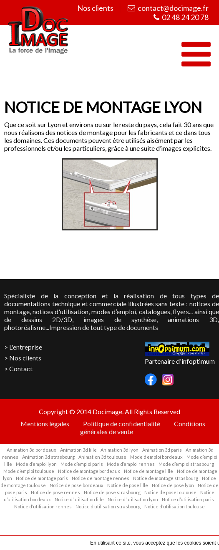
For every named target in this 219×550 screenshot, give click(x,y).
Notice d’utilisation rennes (43, 506)
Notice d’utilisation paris (188, 499)
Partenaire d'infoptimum (180, 361)
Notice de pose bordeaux (76, 485)
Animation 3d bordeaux (31, 449)
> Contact (18, 368)
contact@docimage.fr (168, 7)
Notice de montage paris (42, 478)
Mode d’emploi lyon (36, 464)
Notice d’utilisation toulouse (174, 506)
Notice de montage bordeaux (89, 471)
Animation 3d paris (162, 449)
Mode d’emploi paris (81, 464)
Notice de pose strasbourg (112, 492)
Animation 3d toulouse (102, 457)
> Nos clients (22, 358)
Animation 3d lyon (119, 449)
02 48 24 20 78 (181, 17)
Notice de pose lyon (173, 485)
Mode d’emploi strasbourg (186, 464)
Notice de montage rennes (100, 478)
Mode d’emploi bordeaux (156, 457)
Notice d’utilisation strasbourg (108, 506)
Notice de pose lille (127, 485)
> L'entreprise (23, 347)
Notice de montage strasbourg (165, 478)
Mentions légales (44, 424)
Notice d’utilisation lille (79, 499)
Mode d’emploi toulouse (28, 471)
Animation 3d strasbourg (48, 457)
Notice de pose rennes (55, 492)
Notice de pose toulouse (170, 492)
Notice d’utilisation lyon (133, 499)
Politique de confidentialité (121, 424)
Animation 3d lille (78, 449)
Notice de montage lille (148, 471)
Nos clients (94, 7)
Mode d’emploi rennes (131, 464)
